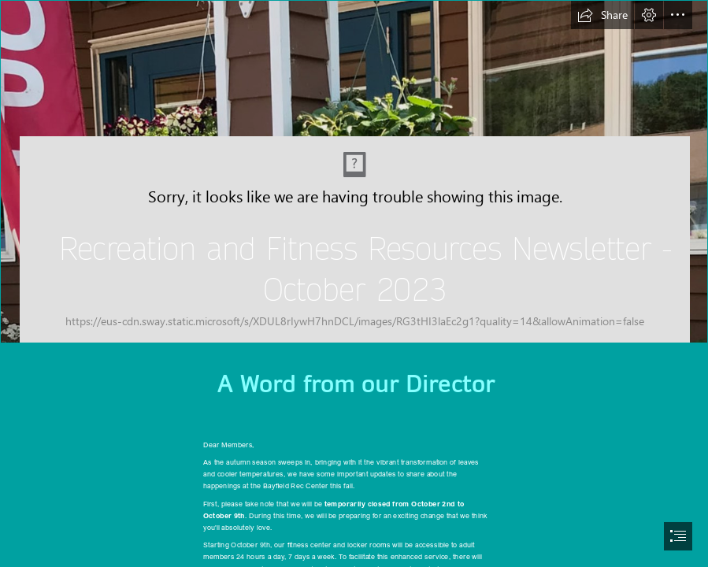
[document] (354, 283)
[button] (602, 15)
